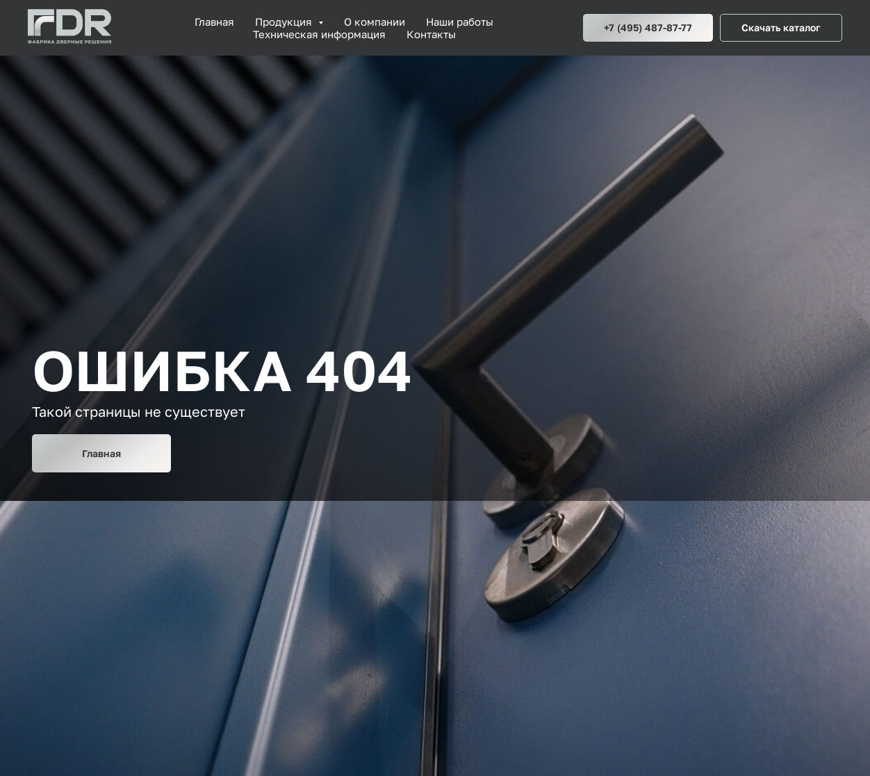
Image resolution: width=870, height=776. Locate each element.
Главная (214, 21)
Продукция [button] (285, 21)
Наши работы (459, 21)
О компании (374, 21)
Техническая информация (319, 34)
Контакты (431, 34)
